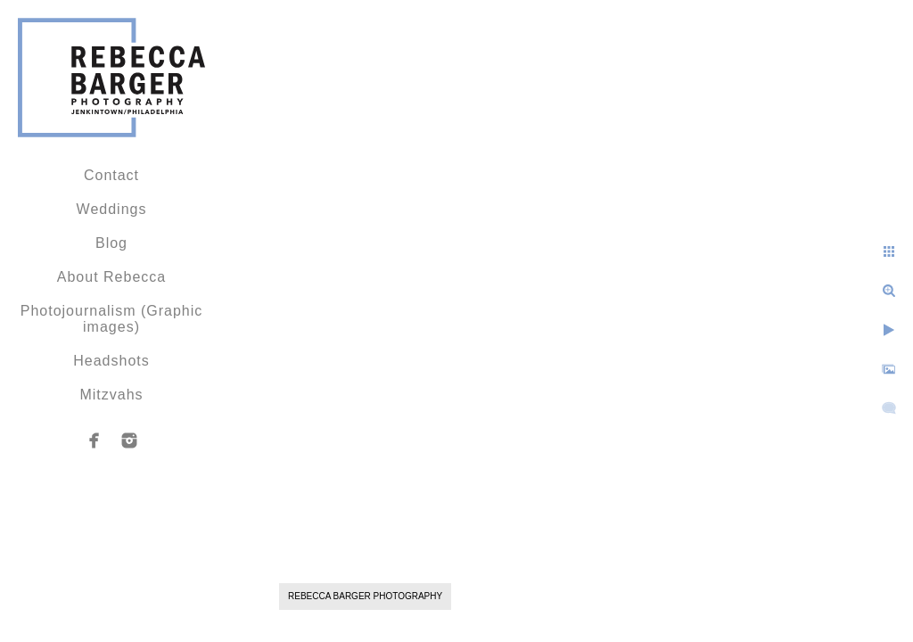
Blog (111, 243)
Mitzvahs (111, 394)
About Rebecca (111, 276)
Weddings (112, 209)
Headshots (111, 360)
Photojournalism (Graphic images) (112, 318)
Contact (111, 175)
